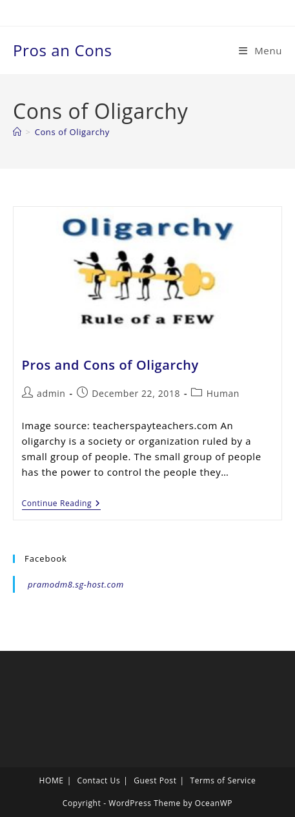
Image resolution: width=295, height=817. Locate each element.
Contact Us (99, 780)
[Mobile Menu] (260, 50)
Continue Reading (61, 504)
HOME (51, 780)
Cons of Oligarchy (72, 132)
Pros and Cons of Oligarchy (110, 365)
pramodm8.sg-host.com (76, 584)
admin (51, 393)
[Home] (17, 132)
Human (223, 393)
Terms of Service (223, 780)
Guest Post (155, 780)
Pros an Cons (62, 50)
